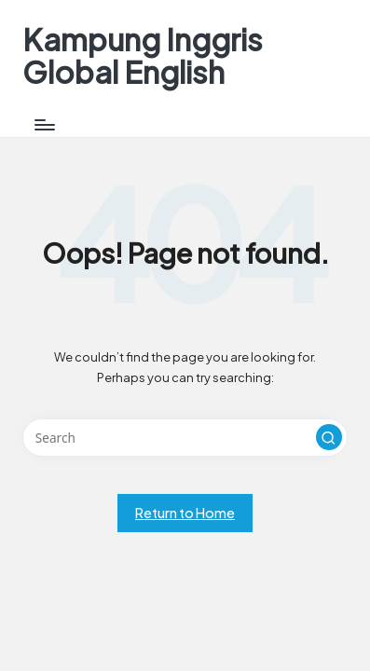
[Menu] (43, 124)
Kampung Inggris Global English (142, 56)
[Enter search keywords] (185, 438)
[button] (329, 437)
